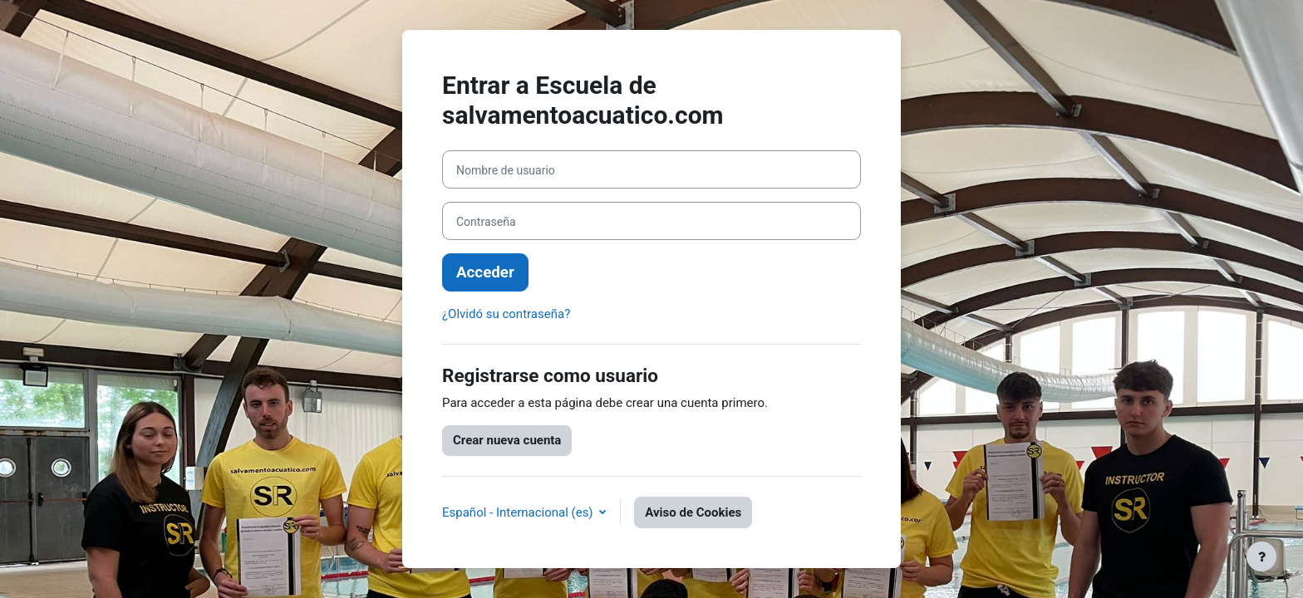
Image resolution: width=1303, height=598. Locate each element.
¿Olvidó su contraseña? (506, 313)
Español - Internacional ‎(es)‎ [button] (519, 512)
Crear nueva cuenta (507, 440)
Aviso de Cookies (693, 512)
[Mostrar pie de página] (1261, 556)
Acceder (485, 272)
